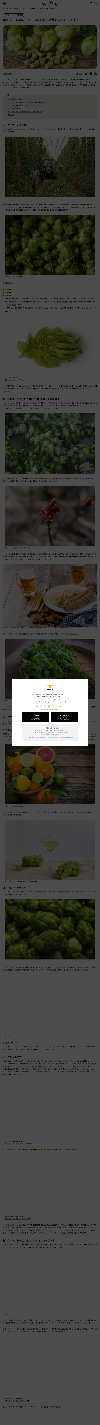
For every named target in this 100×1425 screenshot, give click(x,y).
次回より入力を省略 (52, 728)
